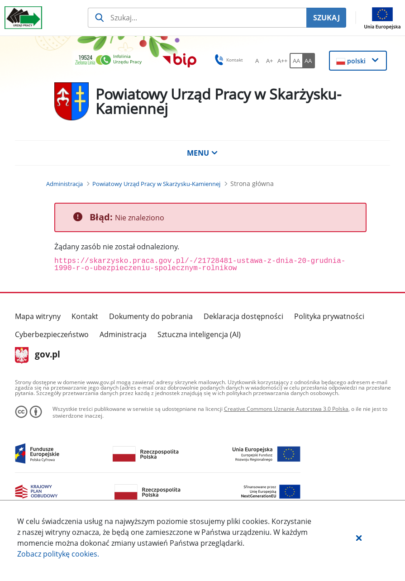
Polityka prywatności (329, 316)
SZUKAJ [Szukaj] (326, 18)
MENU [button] (202, 153)
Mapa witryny (38, 316)
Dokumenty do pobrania (151, 316)
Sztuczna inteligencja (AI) (199, 334)
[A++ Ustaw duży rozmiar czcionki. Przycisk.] (282, 60)
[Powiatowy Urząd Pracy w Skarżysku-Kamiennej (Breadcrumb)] (156, 183)
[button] (359, 538)
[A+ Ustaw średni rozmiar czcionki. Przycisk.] (269, 60)
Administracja (123, 334)
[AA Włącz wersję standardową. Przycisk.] (296, 60)
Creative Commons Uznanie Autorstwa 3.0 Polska (286, 409)
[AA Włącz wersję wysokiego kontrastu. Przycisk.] (308, 60)
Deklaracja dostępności (243, 316)
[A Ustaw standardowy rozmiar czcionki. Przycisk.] (257, 60)
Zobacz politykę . (58, 554)
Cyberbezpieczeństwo (52, 334)
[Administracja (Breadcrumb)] (64, 183)
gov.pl (38, 355)
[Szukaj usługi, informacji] (197, 18)
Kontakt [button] (227, 59)
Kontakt (84, 316)
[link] (111, 60)
